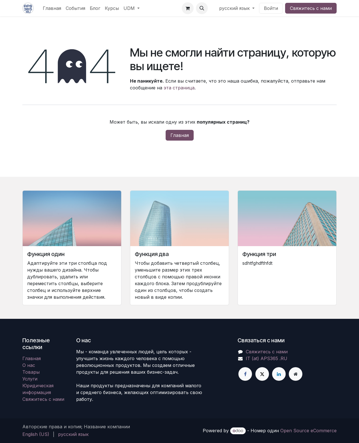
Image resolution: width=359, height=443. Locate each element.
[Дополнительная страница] (295, 374)
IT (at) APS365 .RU (266, 358)
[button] (202, 8)
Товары (31, 372)
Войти (271, 8)
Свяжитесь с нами (311, 8)
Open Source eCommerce (308, 430)
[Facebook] (245, 374)
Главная (179, 135)
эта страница (179, 88)
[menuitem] (51, 8)
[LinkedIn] (279, 374)
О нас (28, 365)
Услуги (29, 379)
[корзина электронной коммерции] (188, 8)
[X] (262, 374)
